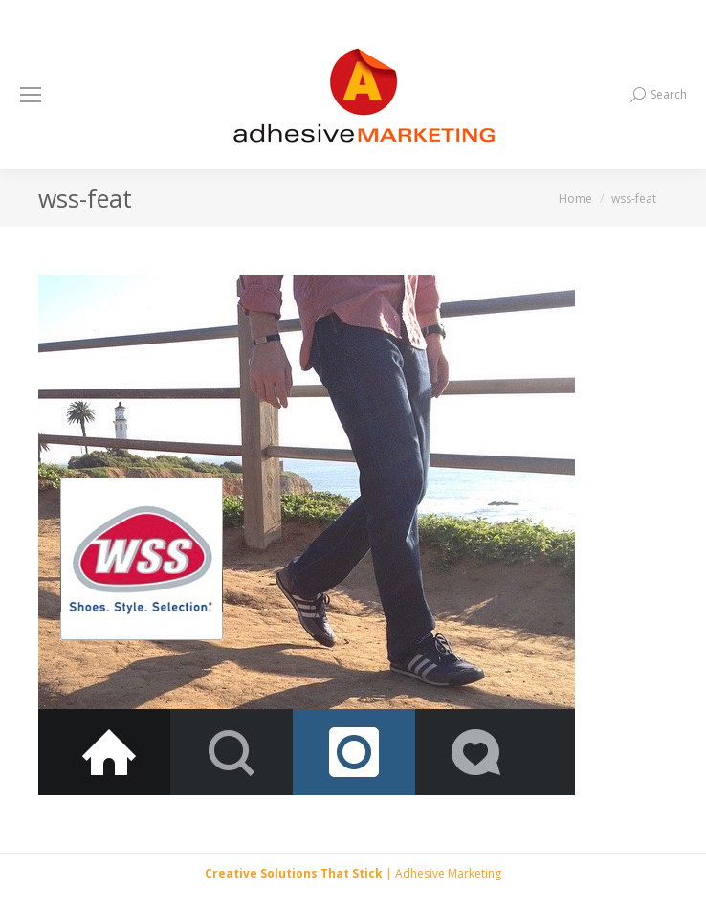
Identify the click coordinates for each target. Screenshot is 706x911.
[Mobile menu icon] (30, 94)
